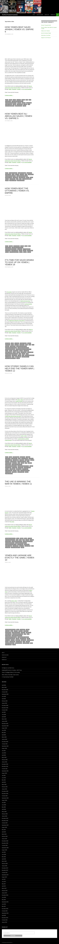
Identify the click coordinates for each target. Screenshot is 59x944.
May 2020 (4, 807)
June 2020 (4, 804)
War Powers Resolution (10, 358)
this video (9, 291)
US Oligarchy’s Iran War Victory (8, 667)
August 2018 (4, 849)
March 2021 (4, 784)
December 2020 (5, 791)
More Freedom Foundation (17, 101)
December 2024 (5, 705)
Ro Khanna (15, 467)
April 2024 (4, 716)
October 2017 (4, 872)
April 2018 (4, 858)
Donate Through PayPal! (46, 25)
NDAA (7, 350)
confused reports (28, 304)
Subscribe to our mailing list (10, 930)
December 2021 (5, 764)
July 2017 (4, 879)
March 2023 (4, 737)
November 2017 (5, 870)
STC (20, 353)
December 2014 (5, 908)
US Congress (8, 356)
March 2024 (4, 719)
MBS (27, 99)
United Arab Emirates (10, 105)
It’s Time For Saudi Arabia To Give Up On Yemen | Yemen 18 (19, 262)
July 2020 (4, 802)
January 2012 (4, 922)
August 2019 (4, 827)
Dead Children (25, 458)
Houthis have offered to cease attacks (16, 320)
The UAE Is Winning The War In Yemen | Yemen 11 (18, 482)
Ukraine (27, 641)
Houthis (18, 99)
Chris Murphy (14, 458)
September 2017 (5, 874)
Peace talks (16, 350)
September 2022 (5, 746)
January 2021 (4, 788)
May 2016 (4, 899)
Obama (19, 102)
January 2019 (4, 838)
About (34, 14)
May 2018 (4, 856)
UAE (29, 104)
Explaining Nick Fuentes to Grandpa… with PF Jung (12, 670)
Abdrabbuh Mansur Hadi (10, 538)
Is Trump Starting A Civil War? (8, 676)
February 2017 (5, 890)
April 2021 (4, 782)
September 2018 (5, 847)
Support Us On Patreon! (46, 37)
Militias (31, 539)
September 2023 (5, 725)
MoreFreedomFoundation (11, 102)
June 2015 (4, 904)
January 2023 (4, 739)
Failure (29, 343)
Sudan (23, 353)
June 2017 (4, 881)
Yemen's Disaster (21, 180)
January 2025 (4, 703)
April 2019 (4, 831)
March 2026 (4, 687)
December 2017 (5, 868)
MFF (30, 99)
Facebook (14, 89)
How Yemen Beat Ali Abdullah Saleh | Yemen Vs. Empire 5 (18, 116)
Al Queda (17, 343)
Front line (8, 344)
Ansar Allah (8, 174)
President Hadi (9, 177)
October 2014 (4, 910)
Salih (32, 177)
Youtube (19, 89)
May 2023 (4, 732)
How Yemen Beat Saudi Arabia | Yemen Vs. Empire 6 (19, 29)
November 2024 (5, 707)
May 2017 (4, 883)
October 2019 (4, 822)
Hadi (13, 174)
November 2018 (5, 843)
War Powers (18, 356)
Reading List (53, 14)
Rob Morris (29, 102)
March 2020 (4, 811)
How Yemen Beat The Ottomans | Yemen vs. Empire (17, 190)
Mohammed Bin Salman (27, 541)
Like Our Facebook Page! (46, 33)
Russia (7, 641)
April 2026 (4, 685)
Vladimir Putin (26, 643)
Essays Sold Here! (40, 14)
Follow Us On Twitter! (45, 30)
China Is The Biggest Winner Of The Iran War (11, 672)
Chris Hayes (8, 458)
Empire (22, 538)
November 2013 (5, 917)
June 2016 (4, 897)
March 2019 (4, 834)
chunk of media (19, 401)
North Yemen (8, 467)
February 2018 (5, 863)
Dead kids (31, 458)
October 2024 (4, 709)
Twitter (10, 89)
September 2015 (5, 901)
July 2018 (4, 852)
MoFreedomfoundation (21, 346)
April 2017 (4, 886)
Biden (11, 99)
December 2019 (5, 818)
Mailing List (47, 14)
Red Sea (23, 102)
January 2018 (4, 865)
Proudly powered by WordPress (7, 942)
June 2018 (4, 854)
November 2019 (5, 820)
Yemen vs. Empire (13, 180)
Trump (25, 104)
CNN (19, 458)
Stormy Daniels (9, 470)
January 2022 (4, 761)
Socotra (21, 545)
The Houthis (8, 355)
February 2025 (5, 700)
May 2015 (4, 906)
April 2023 (4, 734)
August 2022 (4, 748)
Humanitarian (13, 461)
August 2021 (4, 773)
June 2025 (4, 696)
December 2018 (5, 840)
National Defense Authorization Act (23, 349)
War (13, 356)
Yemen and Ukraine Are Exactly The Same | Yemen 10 (19, 557)
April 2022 (4, 755)
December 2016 (5, 895)
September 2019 (5, 825)
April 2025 (4, 698)
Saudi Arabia (19, 104)
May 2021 (4, 779)
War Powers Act (25, 356)
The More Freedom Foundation (10, 14)
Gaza (14, 99)
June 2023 (4, 730)
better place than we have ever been (13, 416)
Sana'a (14, 104)
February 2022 (5, 759)
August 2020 (4, 800)
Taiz (27, 353)
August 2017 (4, 877)
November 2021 (5, 766)
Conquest (23, 629)
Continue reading (9, 95)
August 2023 (4, 728)
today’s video (20, 399)
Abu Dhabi (8, 343)
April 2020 (4, 809)
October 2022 (4, 743)
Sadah (20, 250)
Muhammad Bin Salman (10, 349)
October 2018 (4, 845)
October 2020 (4, 795)
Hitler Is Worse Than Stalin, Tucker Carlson (10, 674)
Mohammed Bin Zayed (10, 542)
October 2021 (4, 768)
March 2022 (4, 757)
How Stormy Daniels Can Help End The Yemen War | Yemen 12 (19, 368)
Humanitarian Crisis (22, 461)
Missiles (7, 346)
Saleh (28, 177)
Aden (7, 99)
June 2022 (4, 752)
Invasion (23, 632)
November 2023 (5, 723)
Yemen (24, 105)
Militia (27, 539)
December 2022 (5, 741)
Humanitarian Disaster (10, 539)
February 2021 (5, 786)
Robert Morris (9, 104)
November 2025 (5, 689)
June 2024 (4, 714)
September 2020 (5, 798)
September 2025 (5, 694)
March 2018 (4, 861)
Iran (26, 344)
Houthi (17, 174)
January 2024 (4, 721)
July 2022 (4, 750)
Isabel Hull (29, 632)
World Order (8, 644)
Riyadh (21, 350)
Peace (11, 350)
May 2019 (4, 829)
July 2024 (4, 712)
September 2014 (5, 913)
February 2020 (5, 813)
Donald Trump (23, 343)
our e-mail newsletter (27, 89)
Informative (8, 632)
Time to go (14, 355)
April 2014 (4, 915)
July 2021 (4, 775)
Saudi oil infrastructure (25, 300)
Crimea (27, 629)
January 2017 (4, 892)
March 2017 (4, 888)
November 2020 (5, 793)
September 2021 (5, 770)
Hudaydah (22, 344)
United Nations (19, 105)
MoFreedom (8, 101)
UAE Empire (8, 547)
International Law (16, 632)
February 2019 (5, 836)
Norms (17, 638)
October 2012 (4, 919)
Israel (23, 99)
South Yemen (30, 352)
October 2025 (4, 691)
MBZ (20, 539)
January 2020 (4, 816)
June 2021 (4, 777)
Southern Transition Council (11, 353)
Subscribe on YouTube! (45, 35)
